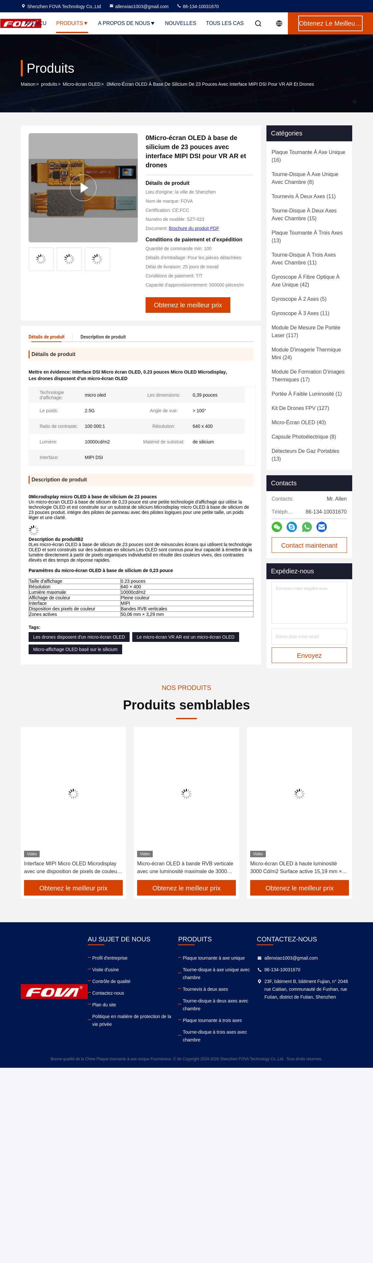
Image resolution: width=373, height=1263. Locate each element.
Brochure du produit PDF (194, 228)
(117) (306, 331)
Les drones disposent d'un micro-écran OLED (79, 637)
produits (49, 84)
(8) (305, 178)
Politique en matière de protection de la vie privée (131, 1020)
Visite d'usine (105, 969)
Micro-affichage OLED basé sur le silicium (75, 649)
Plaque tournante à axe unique (214, 958)
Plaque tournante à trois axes (212, 1020)
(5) (299, 299)
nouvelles (180, 23)
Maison (28, 84)
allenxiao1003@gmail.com (139, 6)
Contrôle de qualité (111, 981)
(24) (306, 353)
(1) (307, 394)
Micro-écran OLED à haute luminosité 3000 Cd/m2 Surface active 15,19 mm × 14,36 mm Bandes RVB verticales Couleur (298, 868)
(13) (307, 236)
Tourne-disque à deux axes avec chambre (215, 1004)
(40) (299, 422)
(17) (308, 375)
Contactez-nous (108, 993)
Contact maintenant (309, 545)
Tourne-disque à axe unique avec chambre (216, 973)
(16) (308, 156)
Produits (72, 23)
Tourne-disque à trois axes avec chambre (215, 1035)
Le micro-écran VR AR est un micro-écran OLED (186, 637)
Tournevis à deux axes (205, 989)
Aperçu (35, 23)
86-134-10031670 (197, 6)
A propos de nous (126, 23)
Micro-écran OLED (81, 84)
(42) (306, 280)
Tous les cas (225, 23)
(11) (304, 196)
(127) (300, 408)
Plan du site (104, 1004)
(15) (304, 214)
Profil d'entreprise (110, 958)
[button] (38, 806)
